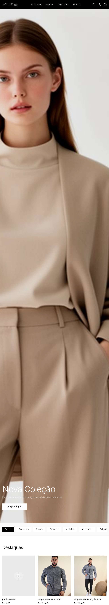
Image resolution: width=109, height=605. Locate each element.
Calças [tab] (39, 529)
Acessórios (63, 4)
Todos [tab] (8, 529)
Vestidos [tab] (70, 529)
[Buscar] (94, 4)
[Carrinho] (105, 4)
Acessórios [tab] (86, 529)
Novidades (36, 4)
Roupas (49, 4)
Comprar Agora (14, 506)
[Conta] (99, 4)
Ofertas (76, 4)
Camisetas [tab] (24, 529)
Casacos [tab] (54, 529)
